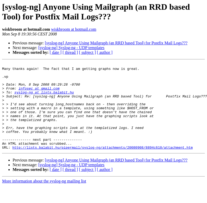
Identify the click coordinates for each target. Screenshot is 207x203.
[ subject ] (87, 52)
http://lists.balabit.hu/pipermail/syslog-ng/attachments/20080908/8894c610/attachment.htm (102, 164)
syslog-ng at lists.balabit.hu (44, 98)
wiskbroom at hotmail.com (73, 29)
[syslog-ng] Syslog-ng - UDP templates (71, 47)
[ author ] (105, 52)
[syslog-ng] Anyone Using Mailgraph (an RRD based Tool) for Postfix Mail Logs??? (116, 43)
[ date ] (55, 52)
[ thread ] (70, 52)
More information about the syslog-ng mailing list (44, 198)
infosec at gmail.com (38, 93)
